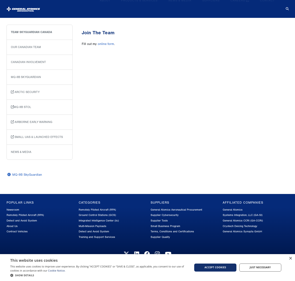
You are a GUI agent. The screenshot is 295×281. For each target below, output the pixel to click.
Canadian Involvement (28, 62)
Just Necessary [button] (260, 267)
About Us (12, 226)
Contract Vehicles (17, 231)
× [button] (290, 258)
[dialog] (147, 267)
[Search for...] (284, 7)
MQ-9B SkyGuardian (26, 77)
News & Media (179, 7)
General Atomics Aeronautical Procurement (176, 209)
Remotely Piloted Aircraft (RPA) (25, 215)
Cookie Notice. (57, 270)
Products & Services (139, 7)
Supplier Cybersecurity (165, 215)
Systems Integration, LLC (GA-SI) (242, 215)
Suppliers (211, 7)
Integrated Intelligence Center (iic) (99, 220)
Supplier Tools (159, 220)
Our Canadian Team (26, 47)
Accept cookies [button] (215, 267)
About (105, 7)
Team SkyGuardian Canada (31, 32)
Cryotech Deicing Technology (240, 226)
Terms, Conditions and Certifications (172, 231)
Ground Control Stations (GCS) (97, 215)
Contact (267, 7)
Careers (239, 7)
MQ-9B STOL (21, 107)
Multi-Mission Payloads (92, 226)
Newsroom (13, 209)
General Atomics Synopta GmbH (242, 231)
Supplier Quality (160, 237)
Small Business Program (165, 226)
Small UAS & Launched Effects (37, 137)
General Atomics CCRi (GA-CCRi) (243, 220)
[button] (98, 275)
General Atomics (233, 209)
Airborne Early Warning (31, 122)
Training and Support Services (97, 237)
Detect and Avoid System (22, 220)
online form (106, 44)
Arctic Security (25, 92)
